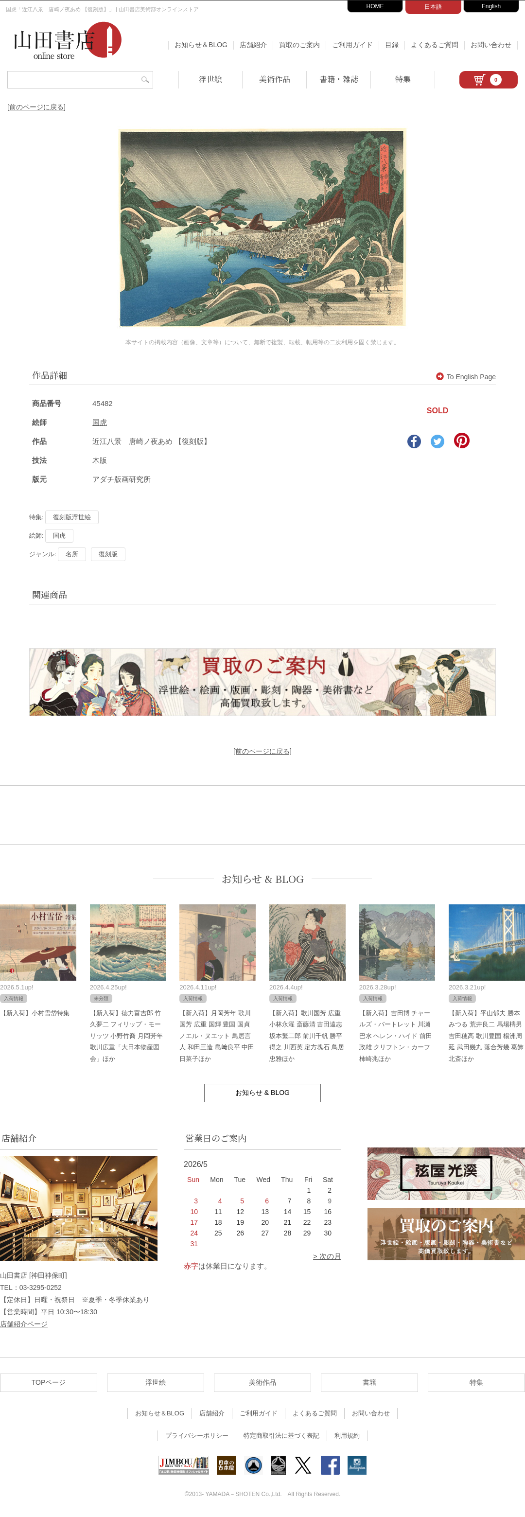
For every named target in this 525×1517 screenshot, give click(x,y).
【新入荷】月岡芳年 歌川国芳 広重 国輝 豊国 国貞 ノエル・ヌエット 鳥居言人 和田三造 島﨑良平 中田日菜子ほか (216, 1035)
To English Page (466, 377)
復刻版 (108, 554)
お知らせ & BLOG (263, 879)
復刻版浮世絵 (72, 517)
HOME (375, 6)
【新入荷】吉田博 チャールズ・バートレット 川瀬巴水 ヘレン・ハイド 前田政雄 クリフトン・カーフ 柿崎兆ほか (395, 1035)
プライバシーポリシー (196, 1435)
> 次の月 (327, 1256)
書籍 (369, 1382)
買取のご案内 (299, 45)
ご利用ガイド (352, 45)
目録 (392, 45)
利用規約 (347, 1435)
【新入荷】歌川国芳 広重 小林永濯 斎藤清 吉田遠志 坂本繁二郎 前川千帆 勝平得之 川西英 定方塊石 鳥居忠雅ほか (306, 1035)
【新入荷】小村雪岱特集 (35, 1013)
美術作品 (274, 79)
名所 (72, 554)
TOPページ (49, 1382)
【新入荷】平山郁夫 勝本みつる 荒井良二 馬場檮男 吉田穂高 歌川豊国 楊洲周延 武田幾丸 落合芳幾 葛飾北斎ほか (486, 1035)
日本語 (433, 6)
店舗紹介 (253, 45)
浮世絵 (210, 79)
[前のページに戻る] (36, 107)
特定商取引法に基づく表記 (281, 1435)
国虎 (99, 422)
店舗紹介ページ (24, 1324)
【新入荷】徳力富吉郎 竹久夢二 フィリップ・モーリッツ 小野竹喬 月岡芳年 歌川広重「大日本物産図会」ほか (126, 1035)
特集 (403, 79)
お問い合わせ (491, 45)
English (491, 6)
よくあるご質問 (434, 45)
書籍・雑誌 (338, 79)
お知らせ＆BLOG (201, 45)
